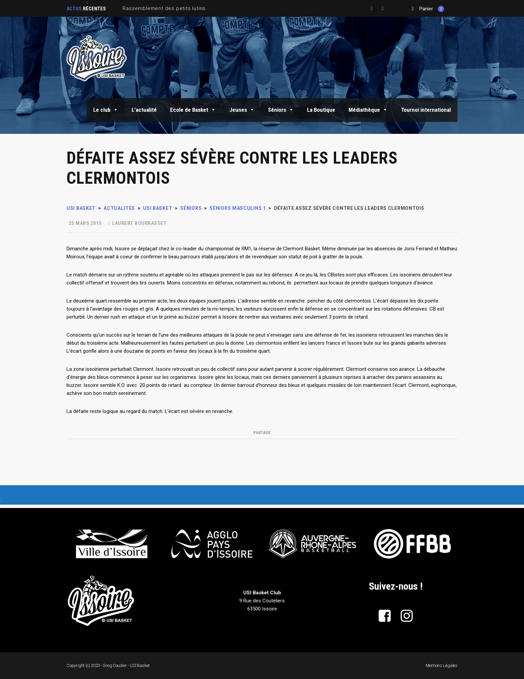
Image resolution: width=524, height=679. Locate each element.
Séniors (281, 109)
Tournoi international (426, 109)
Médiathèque (368, 109)
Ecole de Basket (193, 109)
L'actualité (144, 109)
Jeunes (242, 109)
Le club (105, 109)
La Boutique (321, 109)
